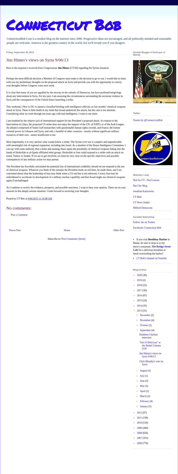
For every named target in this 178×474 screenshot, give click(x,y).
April (143, 391)
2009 (140, 428)
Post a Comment (19, 214)
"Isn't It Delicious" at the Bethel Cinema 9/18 (150, 345)
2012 (140, 412)
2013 (140, 310)
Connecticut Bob (63, 24)
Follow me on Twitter (144, 222)
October (144, 325)
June (142, 381)
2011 (140, 417)
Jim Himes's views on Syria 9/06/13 (150, 355)
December (145, 315)
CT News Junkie (141, 202)
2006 (140, 443)
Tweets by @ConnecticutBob (148, 120)
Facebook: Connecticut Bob (147, 227)
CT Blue (137, 197)
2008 (140, 433)
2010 (140, 422)
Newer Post (15, 230)
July (142, 376)
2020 (140, 275)
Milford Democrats (142, 207)
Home (67, 230)
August (144, 370)
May (142, 386)
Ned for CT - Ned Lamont (146, 180)
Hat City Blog (140, 185)
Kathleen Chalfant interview (148, 336)
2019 (140, 280)
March (143, 396)
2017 (140, 290)
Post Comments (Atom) (73, 239)
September (145, 330)
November (145, 320)
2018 (140, 285)
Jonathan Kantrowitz (143, 191)
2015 (140, 300)
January (144, 406)
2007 (140, 438)
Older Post (118, 230)
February (145, 401)
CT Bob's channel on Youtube (151, 258)
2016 (140, 295)
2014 (140, 305)
